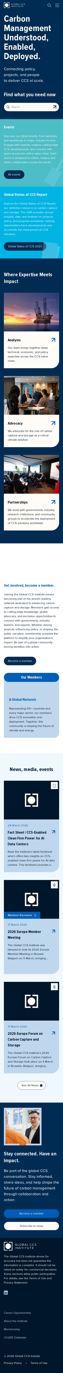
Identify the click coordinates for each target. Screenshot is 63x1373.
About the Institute (15, 1321)
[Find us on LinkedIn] (6, 1293)
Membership (12, 1329)
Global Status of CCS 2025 (25, 246)
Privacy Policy (13, 1363)
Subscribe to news (31, 1226)
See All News (32, 1085)
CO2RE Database (15, 1337)
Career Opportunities (17, 1313)
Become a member (20, 661)
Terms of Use (39, 1363)
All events (14, 174)
